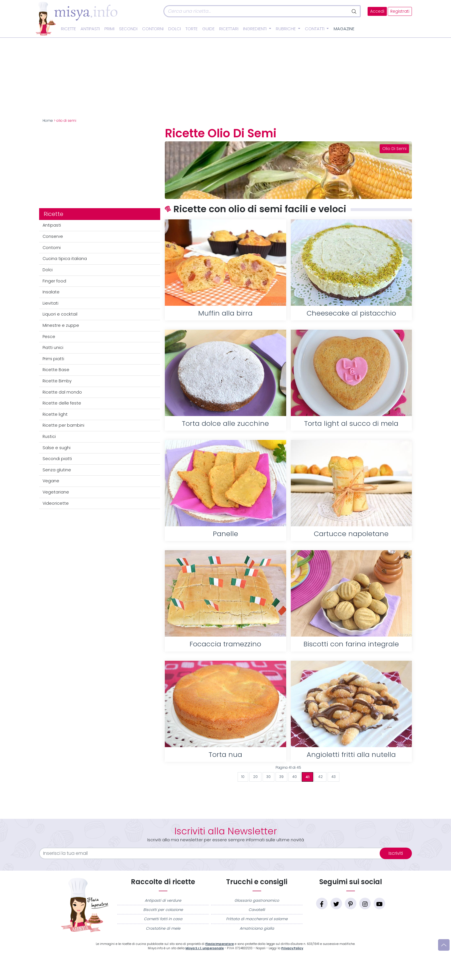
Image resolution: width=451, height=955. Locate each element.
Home (48, 121)
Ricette (68, 28)
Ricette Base (56, 369)
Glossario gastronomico (256, 900)
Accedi (377, 11)
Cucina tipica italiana (65, 258)
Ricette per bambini (63, 425)
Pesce (49, 336)
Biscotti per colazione (163, 909)
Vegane (51, 480)
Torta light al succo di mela (351, 423)
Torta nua (225, 754)
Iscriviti (396, 853)
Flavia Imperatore (219, 944)
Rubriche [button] (286, 28)
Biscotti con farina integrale (351, 644)
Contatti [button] (315, 28)
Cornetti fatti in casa (163, 919)
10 (242, 777)
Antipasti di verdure (163, 900)
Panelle (225, 533)
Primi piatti (53, 358)
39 (281, 777)
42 (320, 777)
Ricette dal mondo (62, 392)
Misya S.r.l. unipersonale (205, 948)
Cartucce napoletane (351, 533)
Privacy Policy (292, 948)
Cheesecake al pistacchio (351, 313)
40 (294, 777)
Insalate (51, 292)
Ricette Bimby (57, 380)
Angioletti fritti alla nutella (351, 754)
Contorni (153, 28)
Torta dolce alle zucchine (225, 423)
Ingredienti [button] (255, 28)
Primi (109, 28)
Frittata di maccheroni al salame (257, 919)
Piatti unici (53, 347)
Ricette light (55, 414)
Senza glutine (57, 469)
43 (333, 777)
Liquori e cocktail (60, 314)
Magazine (344, 28)
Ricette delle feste (62, 403)
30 (268, 777)
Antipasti (90, 28)
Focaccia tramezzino (225, 644)
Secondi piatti (57, 458)
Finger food (54, 281)
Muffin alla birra (225, 313)
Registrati (399, 11)
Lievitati (50, 303)
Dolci (174, 28)
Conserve (53, 236)
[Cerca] (256, 11)
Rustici (49, 436)
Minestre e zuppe (61, 325)
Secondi (128, 28)
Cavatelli (257, 909)
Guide (208, 28)
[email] (213, 853)
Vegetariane (56, 492)
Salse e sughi (56, 447)
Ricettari (228, 28)
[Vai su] (444, 945)
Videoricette (56, 503)
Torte (192, 28)
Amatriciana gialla (257, 928)
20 (255, 777)
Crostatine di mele (163, 928)
